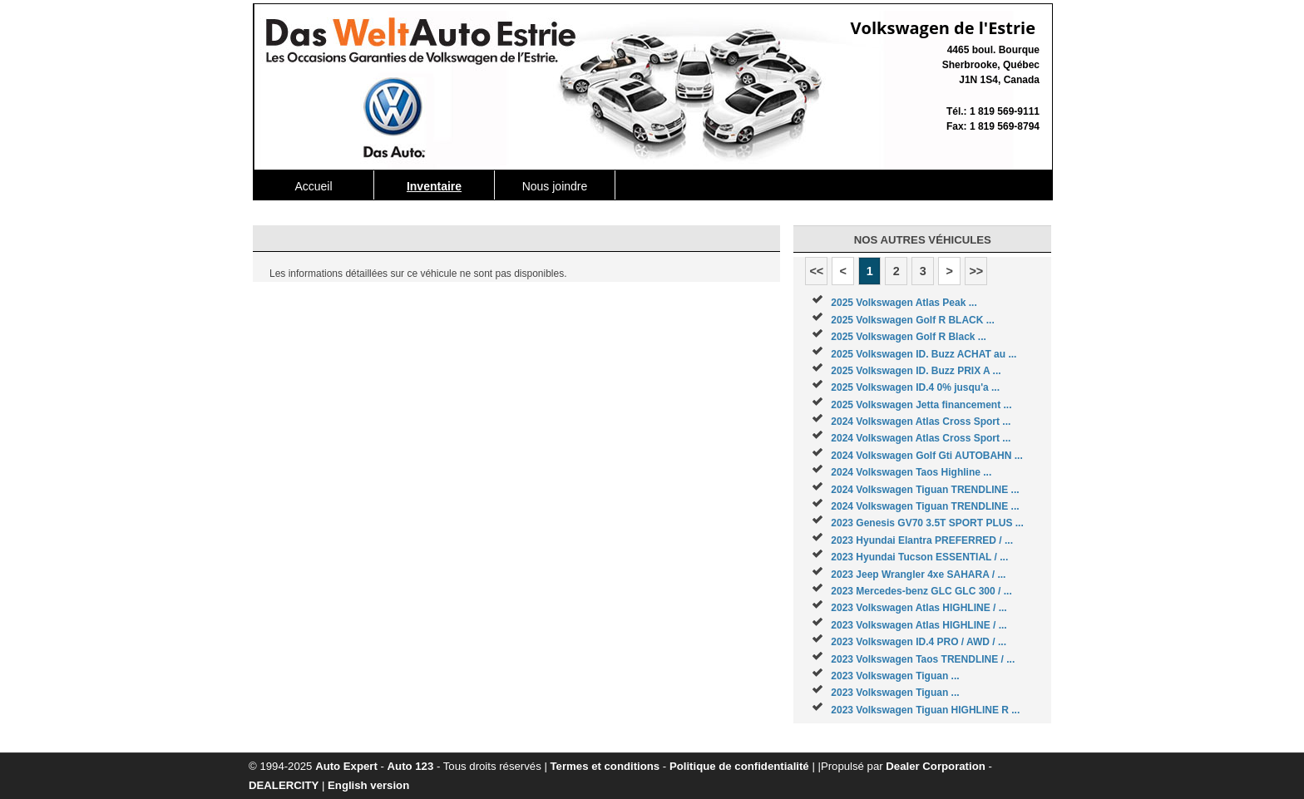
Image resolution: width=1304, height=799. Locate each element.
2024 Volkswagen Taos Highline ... (911, 472)
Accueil (313, 186)
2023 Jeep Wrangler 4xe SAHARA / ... (918, 574)
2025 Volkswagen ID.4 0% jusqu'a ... (915, 387)
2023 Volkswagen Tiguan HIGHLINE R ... (925, 710)
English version (368, 785)
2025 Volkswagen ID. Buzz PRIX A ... (915, 371)
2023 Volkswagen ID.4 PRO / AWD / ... (918, 642)
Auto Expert (346, 766)
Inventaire (434, 186)
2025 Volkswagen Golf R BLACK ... (913, 320)
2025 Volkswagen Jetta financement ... (921, 405)
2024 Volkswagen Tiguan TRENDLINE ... (925, 490)
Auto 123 (411, 766)
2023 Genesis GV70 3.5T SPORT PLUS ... (927, 523)
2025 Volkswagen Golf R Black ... (908, 337)
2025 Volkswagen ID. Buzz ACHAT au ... (923, 354)
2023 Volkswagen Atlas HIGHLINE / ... (918, 608)
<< (816, 271)
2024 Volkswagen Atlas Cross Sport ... (920, 421)
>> (976, 271)
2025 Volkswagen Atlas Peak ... (903, 302)
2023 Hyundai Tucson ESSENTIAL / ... (919, 557)
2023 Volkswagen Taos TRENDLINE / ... (923, 659)
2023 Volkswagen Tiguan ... (895, 676)
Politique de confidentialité (739, 766)
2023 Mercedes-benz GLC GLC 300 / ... (921, 591)
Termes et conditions (605, 766)
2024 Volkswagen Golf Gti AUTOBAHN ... (927, 455)
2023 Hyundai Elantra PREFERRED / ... (922, 540)
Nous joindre (555, 186)
